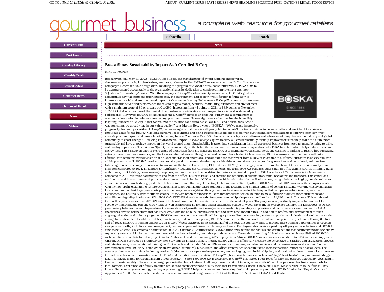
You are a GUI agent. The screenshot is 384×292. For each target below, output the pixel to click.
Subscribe (174, 37)
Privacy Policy (153, 287)
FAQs (180, 287)
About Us (170, 287)
